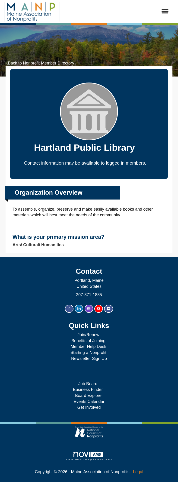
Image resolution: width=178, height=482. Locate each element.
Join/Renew (88, 334)
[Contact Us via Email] (108, 309)
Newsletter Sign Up (89, 358)
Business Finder (89, 389)
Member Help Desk (88, 346)
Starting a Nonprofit (88, 352)
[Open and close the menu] (116, 11)
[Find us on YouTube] (98, 309)
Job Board (89, 383)
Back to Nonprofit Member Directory (40, 63)
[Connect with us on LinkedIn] (79, 309)
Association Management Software (89, 456)
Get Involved (89, 407)
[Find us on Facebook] (69, 309)
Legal (138, 472)
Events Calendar (88, 401)
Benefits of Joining (88, 340)
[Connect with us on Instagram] (89, 309)
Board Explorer (89, 395)
